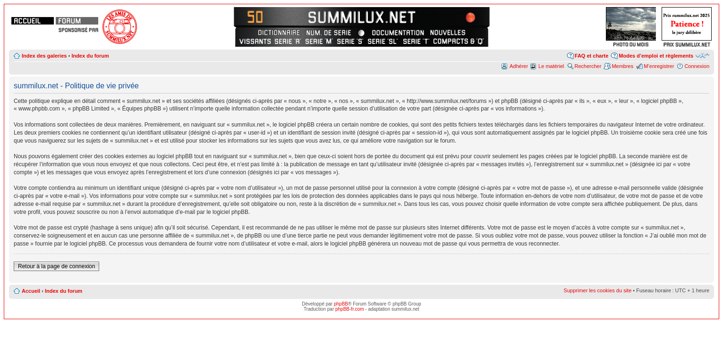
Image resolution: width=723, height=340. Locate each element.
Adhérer (519, 66)
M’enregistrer (659, 66)
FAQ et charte (592, 56)
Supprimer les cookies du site (598, 290)
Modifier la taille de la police (702, 55)
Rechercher (588, 66)
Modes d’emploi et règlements (656, 56)
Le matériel (551, 66)
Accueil (31, 291)
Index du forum (90, 56)
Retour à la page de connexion (56, 266)
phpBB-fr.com (349, 309)
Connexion (696, 66)
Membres (622, 66)
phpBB (341, 303)
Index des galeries (44, 56)
